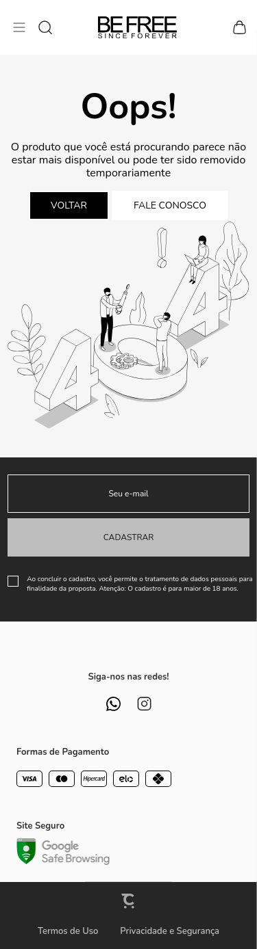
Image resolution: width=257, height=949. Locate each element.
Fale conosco (170, 205)
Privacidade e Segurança (169, 931)
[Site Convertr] (128, 901)
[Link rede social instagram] (144, 704)
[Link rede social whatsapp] (113, 704)
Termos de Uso (68, 931)
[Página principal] (137, 27)
